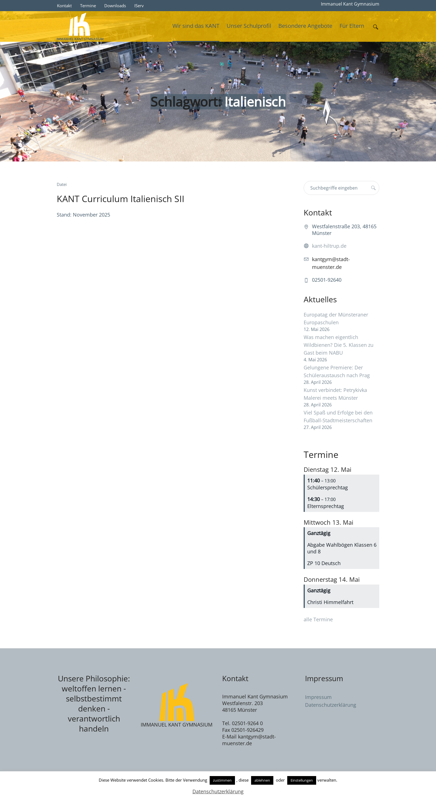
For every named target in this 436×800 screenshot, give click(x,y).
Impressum (318, 697)
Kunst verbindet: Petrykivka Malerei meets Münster (335, 394)
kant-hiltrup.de (329, 245)
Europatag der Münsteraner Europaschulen (336, 318)
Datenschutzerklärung (330, 704)
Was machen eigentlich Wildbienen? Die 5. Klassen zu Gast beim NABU (338, 345)
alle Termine (318, 619)
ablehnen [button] (262, 780)
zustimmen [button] (222, 780)
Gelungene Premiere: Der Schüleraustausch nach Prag (337, 371)
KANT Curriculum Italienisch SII (120, 199)
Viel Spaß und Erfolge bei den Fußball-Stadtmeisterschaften (338, 416)
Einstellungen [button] (302, 780)
